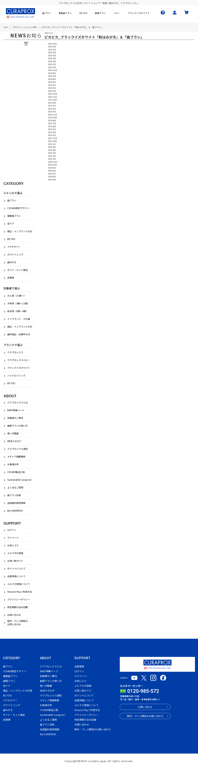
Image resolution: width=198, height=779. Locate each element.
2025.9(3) (52, 46)
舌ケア (10, 223)
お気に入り (13, 545)
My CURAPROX (15, 510)
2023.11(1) (52, 96)
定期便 (10, 277)
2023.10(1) (52, 99)
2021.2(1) (52, 155)
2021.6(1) (52, 146)
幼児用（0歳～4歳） (17, 311)
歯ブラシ (11, 200)
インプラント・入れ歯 (18, 318)
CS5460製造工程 (16, 472)
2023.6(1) (52, 108)
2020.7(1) (52, 173)
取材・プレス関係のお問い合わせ (17, 622)
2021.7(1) (52, 144)
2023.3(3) (52, 111)
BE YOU (11, 239)
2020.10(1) (52, 164)
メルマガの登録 (15, 553)
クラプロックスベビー (18, 360)
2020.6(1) (52, 176)
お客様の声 (13, 464)
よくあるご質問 (15, 487)
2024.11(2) (52, 70)
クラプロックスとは (17, 402)
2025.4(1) (52, 58)
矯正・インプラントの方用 (17, 690)
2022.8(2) (52, 120)
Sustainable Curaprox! (19, 479)
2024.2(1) (52, 87)
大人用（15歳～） (16, 295)
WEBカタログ (14, 441)
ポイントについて (16, 568)
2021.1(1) (52, 158)
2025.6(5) (52, 52)
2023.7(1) (52, 105)
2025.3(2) (52, 61)
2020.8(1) (52, 170)
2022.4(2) (52, 132)
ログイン (11, 529)
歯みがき (11, 262)
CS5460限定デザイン (18, 208)
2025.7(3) (52, 49)
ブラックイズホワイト (18, 367)
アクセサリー (14, 246)
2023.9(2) (52, 102)
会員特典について (16, 576)
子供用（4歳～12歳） (18, 303)
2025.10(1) (52, 43)
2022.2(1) (52, 135)
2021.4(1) (52, 149)
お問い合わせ (14, 614)
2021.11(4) (52, 138)
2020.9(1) (52, 167)
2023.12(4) (52, 93)
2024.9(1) (52, 73)
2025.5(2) (52, 55)
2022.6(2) (52, 126)
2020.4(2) (52, 179)
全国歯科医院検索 (16, 502)
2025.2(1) (52, 64)
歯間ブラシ (9, 681)
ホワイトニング (15, 254)
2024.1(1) (52, 90)
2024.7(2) (52, 76)
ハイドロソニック (16, 375)
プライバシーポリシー (18, 599)
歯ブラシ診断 (14, 495)
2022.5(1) (52, 129)
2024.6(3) (52, 79)
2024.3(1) (52, 84)
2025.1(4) (52, 67)
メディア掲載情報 (16, 456)
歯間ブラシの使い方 (17, 425)
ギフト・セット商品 (17, 269)
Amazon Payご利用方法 (19, 591)
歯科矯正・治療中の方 (18, 334)
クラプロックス (15, 352)
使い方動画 (13, 433)
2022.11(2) (52, 114)
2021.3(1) (52, 152)
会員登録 (79, 666)
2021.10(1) (52, 141)
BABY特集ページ (15, 410)
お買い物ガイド (15, 560)
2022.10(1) (52, 117)
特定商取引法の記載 (17, 607)
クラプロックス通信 (17, 448)
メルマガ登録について (18, 584)
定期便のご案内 (15, 417)
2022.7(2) (52, 123)
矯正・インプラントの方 (19, 231)
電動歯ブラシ (14, 215)
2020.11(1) (52, 161)
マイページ (13, 537)
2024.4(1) (52, 81)
